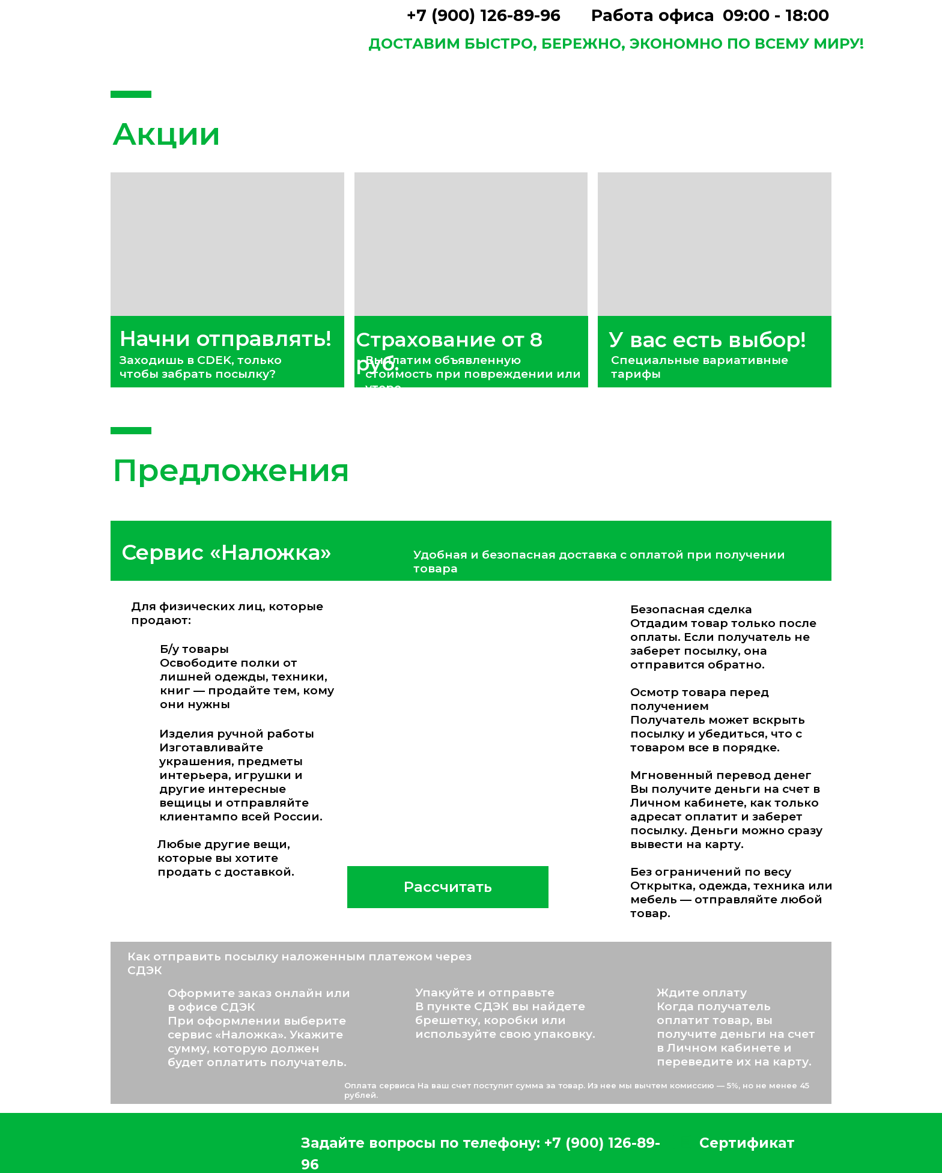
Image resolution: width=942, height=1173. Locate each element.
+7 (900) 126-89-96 (484, 15)
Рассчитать (448, 887)
